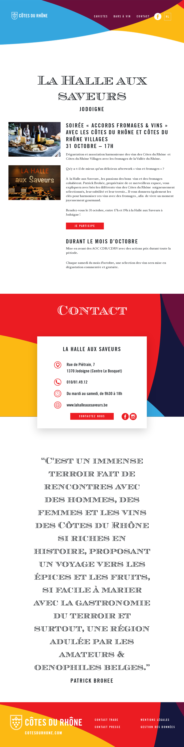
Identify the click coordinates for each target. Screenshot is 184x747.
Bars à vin (122, 16)
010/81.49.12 (77, 382)
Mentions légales (155, 720)
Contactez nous (92, 416)
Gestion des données (158, 727)
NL (167, 16)
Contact (143, 16)
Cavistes (101, 16)
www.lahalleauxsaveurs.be (87, 405)
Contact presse (108, 727)
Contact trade (107, 720)
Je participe (85, 226)
